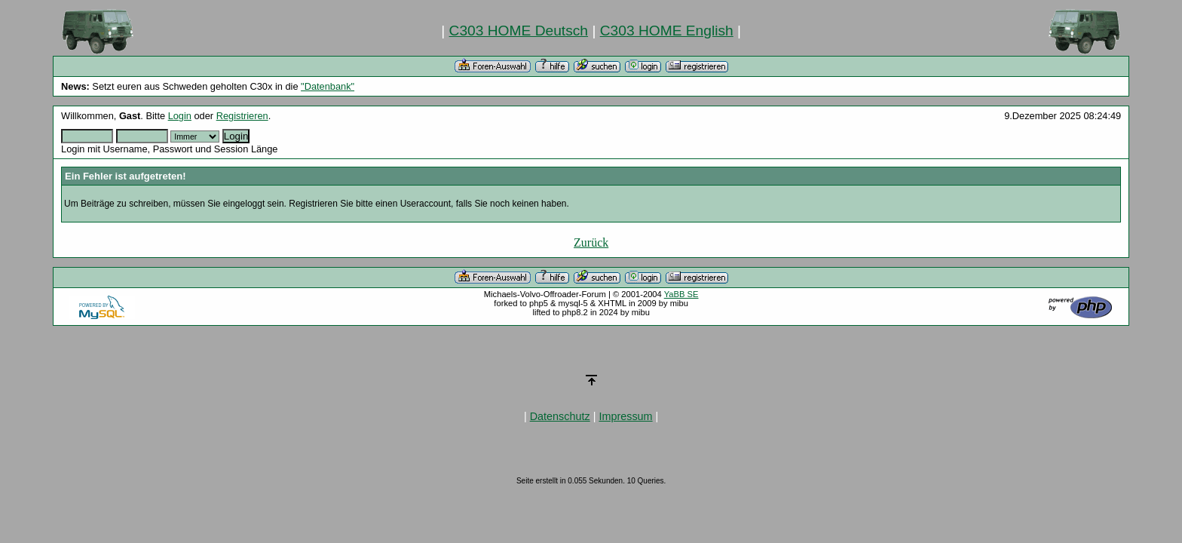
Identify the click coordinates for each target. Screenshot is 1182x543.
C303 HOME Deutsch (518, 30)
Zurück (591, 242)
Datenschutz (560, 416)
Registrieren (242, 115)
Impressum (625, 416)
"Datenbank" (327, 86)
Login (179, 115)
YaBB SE (681, 294)
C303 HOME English (666, 30)
